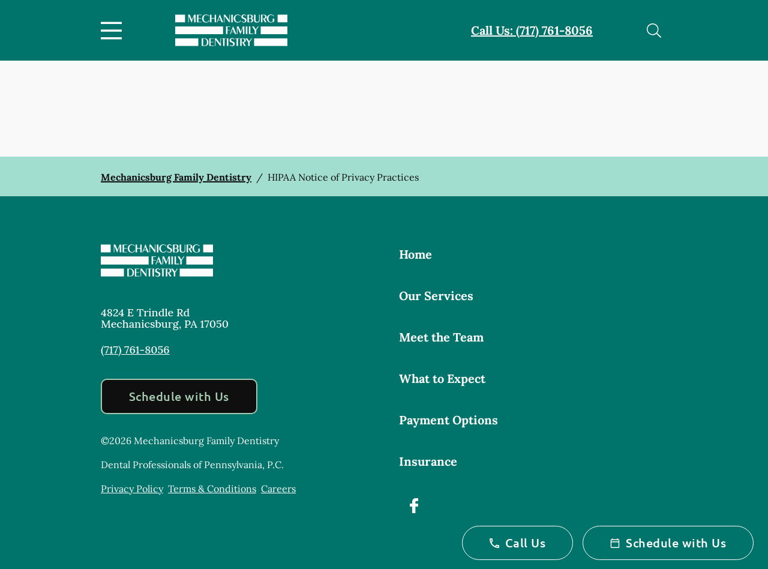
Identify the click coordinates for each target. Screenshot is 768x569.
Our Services (436, 295)
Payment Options (448, 419)
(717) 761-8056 (135, 350)
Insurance (428, 461)
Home (415, 254)
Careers (278, 489)
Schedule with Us (179, 396)
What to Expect (442, 378)
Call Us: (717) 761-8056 (532, 30)
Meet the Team (441, 337)
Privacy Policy (132, 489)
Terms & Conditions (212, 489)
